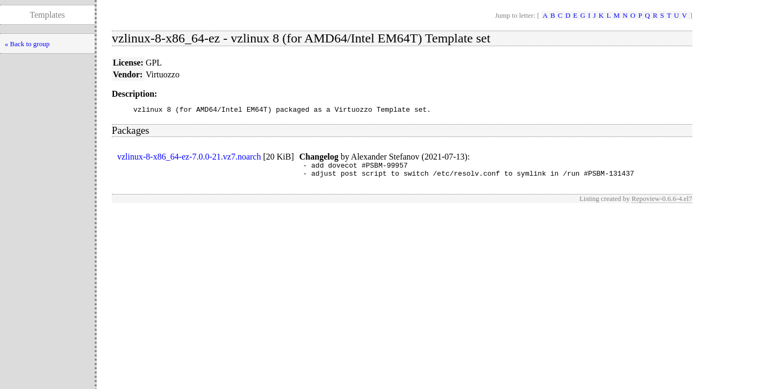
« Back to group (27, 44)
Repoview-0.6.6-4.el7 (662, 203)
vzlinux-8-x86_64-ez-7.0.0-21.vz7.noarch (189, 158)
